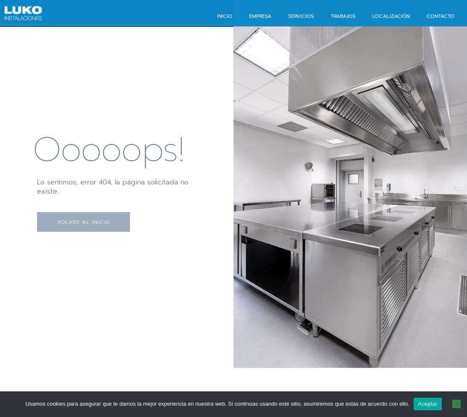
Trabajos (343, 15)
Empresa (260, 15)
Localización (391, 15)
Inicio (224, 15)
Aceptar (428, 404)
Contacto (440, 15)
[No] (456, 404)
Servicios (301, 15)
